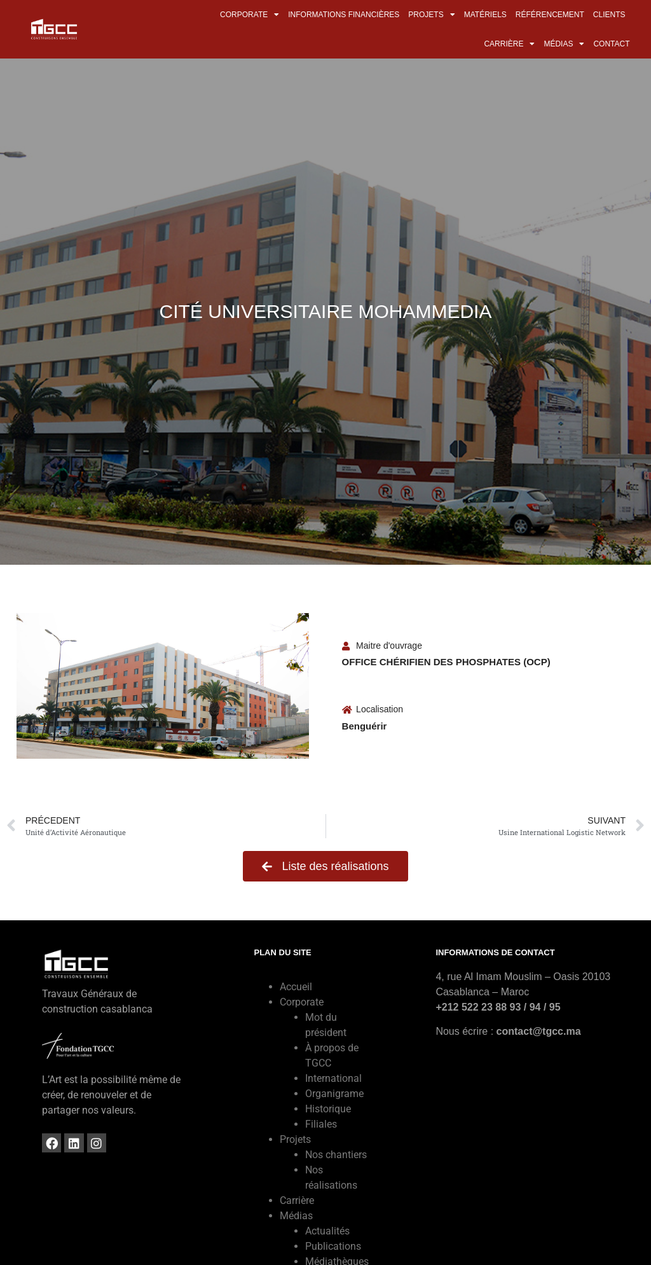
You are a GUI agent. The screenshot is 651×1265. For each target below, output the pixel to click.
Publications (333, 1246)
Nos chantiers (336, 1155)
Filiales (321, 1124)
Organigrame (334, 1094)
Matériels (485, 14)
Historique (328, 1109)
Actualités (327, 1231)
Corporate (249, 14)
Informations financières (343, 14)
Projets (431, 14)
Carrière (509, 44)
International (333, 1078)
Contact (611, 43)
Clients (609, 14)
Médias (564, 44)
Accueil (296, 987)
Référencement (550, 14)
